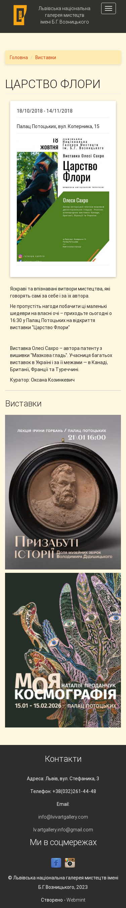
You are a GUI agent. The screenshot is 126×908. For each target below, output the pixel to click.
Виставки (45, 57)
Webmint (76, 900)
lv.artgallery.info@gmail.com (63, 830)
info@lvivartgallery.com (63, 817)
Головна (19, 57)
